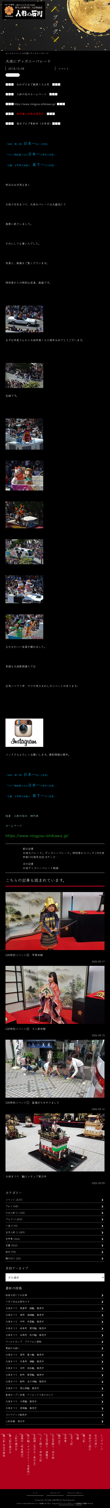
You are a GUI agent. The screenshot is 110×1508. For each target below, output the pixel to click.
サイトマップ (55, 1493)
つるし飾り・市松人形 (41, 1448)
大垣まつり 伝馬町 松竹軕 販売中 (25, 1335)
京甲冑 (9, 1238)
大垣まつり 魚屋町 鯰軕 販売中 (24, 1308)
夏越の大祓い (12, 1348)
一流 (7, 1225)
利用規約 (79, 1503)
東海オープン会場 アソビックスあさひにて (29, 1394)
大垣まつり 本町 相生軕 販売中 (24, 1368)
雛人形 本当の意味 (4, 1445)
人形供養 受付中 (15, 1421)
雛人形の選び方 (10, 1443)
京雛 (7, 1245)
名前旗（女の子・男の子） (34, 1450)
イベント (10, 1199)
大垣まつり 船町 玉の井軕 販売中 (25, 1381)
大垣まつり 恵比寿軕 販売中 (22, 1388)
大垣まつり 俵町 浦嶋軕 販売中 (24, 1314)
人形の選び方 (16, 1442)
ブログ (9, 1219)
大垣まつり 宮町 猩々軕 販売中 (24, 1354)
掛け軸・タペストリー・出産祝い (28, 1454)
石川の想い (96, 1441)
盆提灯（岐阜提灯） (22, 1446)
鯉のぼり (10, 1258)
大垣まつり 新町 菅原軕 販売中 (24, 1374)
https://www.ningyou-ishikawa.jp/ (35, 104)
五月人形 (10, 1232)
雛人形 (84, 1438)
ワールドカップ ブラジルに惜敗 (23, 1341)
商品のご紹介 (90, 1442)
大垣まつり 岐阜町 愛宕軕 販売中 (25, 1328)
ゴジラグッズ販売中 (16, 1414)
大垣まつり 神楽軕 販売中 (21, 1408)
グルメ (9, 1206)
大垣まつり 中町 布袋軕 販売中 (24, 1321)
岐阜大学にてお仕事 (16, 1295)
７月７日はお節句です (17, 1301)
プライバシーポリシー (75, 1493)
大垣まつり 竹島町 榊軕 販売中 (24, 1361)
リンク (35, 1493)
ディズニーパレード (12, 75)
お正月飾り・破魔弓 (47, 1446)
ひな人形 (10, 1212)
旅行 (7, 1251)
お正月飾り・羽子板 (53, 1446)
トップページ (102, 1442)
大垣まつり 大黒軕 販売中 (21, 1401)
